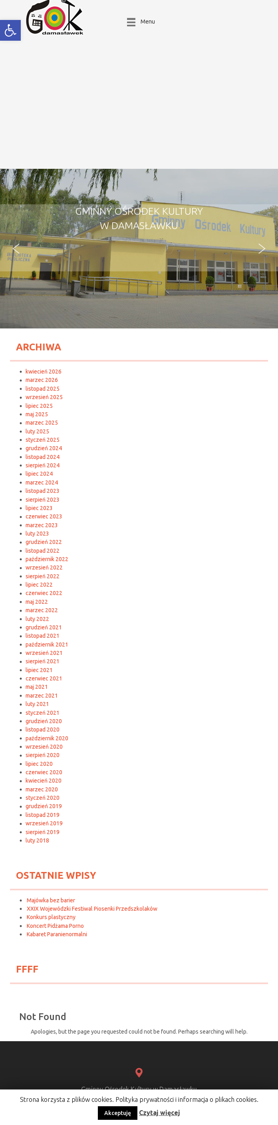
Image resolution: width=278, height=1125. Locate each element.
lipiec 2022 (39, 584)
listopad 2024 (43, 457)
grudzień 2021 (44, 627)
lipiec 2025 (39, 406)
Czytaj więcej (159, 1112)
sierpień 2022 (43, 576)
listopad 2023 (43, 491)
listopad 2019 (43, 815)
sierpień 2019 (43, 832)
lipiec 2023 (39, 508)
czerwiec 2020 (44, 772)
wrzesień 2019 (44, 823)
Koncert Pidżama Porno (55, 926)
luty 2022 (37, 619)
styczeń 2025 (43, 440)
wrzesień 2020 (44, 746)
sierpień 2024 (43, 465)
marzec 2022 (42, 610)
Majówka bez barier (51, 900)
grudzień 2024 (44, 448)
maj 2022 (37, 602)
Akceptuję (117, 1113)
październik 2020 (47, 738)
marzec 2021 (42, 695)
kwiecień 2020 (44, 780)
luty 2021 (37, 704)
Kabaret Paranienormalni (57, 934)
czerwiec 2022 (44, 593)
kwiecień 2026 (44, 371)
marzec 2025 (42, 422)
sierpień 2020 (43, 755)
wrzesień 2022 (44, 567)
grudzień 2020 (44, 721)
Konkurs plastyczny (51, 917)
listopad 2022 (43, 551)
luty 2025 (37, 431)
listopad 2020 (43, 729)
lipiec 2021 (39, 670)
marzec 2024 (42, 482)
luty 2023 (37, 533)
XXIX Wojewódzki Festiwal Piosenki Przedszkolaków (92, 909)
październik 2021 (47, 644)
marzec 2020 (42, 789)
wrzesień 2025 (44, 397)
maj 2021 (37, 687)
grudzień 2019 (44, 806)
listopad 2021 (43, 636)
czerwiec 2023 (44, 516)
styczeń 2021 (43, 713)
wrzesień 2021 (44, 653)
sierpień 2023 (43, 499)
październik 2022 (47, 559)
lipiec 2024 (39, 474)
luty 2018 (37, 840)
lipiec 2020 (39, 764)
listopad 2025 (43, 389)
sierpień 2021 (43, 661)
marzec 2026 (42, 380)
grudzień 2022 (44, 542)
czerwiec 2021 (44, 678)
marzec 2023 (42, 525)
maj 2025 (37, 414)
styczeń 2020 (43, 798)
